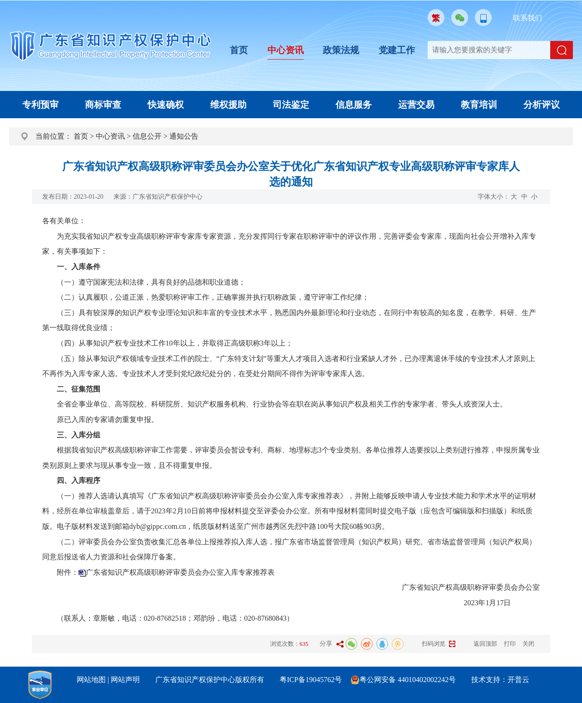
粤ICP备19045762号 (311, 679)
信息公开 (147, 136)
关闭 (528, 643)
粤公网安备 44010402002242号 (408, 679)
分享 (326, 643)
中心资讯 (285, 50)
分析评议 (541, 105)
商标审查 (103, 105)
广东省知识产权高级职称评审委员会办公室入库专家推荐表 (180, 572)
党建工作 (397, 50)
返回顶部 (485, 643)
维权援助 (228, 105)
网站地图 (91, 679)
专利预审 (40, 105)
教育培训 (479, 105)
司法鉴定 (291, 105)
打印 (510, 643)
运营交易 (416, 105)
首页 (239, 50)
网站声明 (125, 679)
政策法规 (341, 50)
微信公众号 (459, 17)
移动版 (483, 17)
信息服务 (353, 105)
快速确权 (166, 105)
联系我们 (527, 18)
